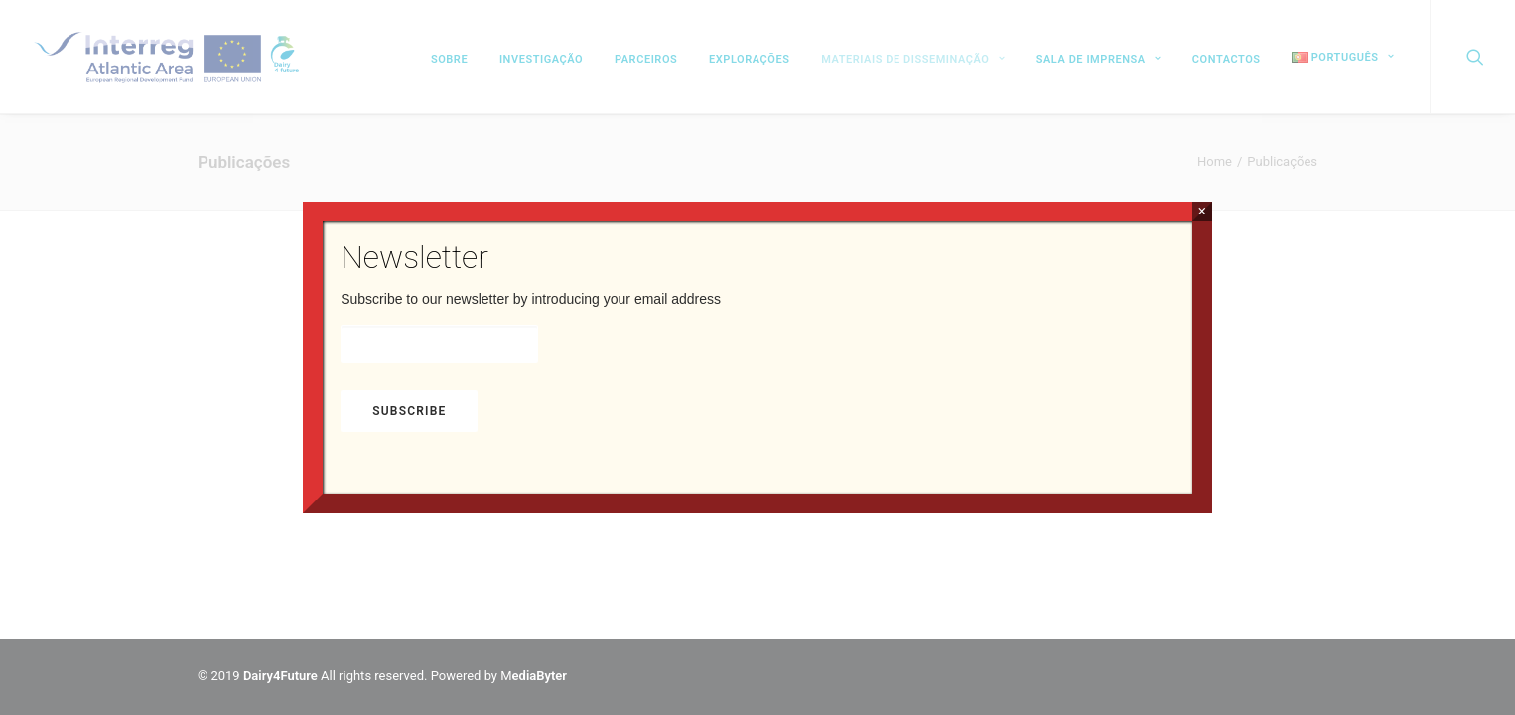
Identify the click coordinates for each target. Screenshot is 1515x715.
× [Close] (1201, 211)
